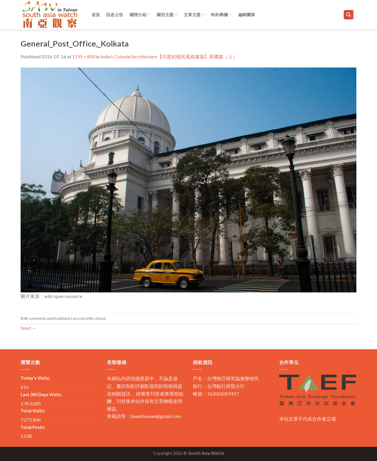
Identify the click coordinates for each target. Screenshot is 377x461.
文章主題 (194, 14)
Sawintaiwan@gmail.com (155, 416)
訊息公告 (114, 14)
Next (29, 328)
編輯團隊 (246, 14)
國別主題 (167, 14)
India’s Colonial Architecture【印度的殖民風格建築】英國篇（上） (168, 56)
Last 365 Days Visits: (41, 394)
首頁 (96, 14)
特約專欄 (221, 14)
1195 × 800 (83, 56)
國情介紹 (140, 14)
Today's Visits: (35, 378)
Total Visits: (33, 410)
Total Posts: (33, 427)
